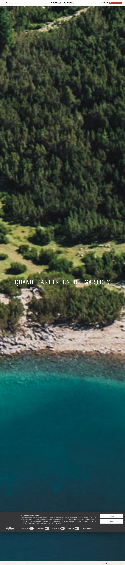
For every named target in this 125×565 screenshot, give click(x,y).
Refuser (111, 554)
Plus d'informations (56, 556)
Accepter (111, 549)
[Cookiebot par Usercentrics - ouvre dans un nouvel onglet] (10, 562)
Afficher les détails (87, 562)
